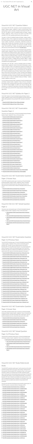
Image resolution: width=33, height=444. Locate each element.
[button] (1, 1)
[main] (16, 8)
